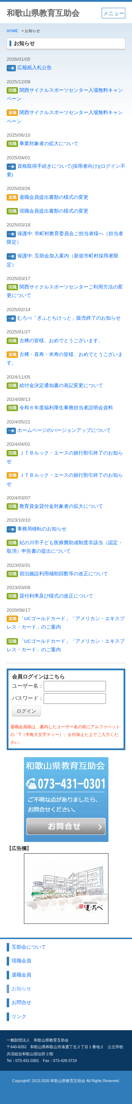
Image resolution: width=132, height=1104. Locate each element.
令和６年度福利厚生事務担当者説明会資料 (60, 407)
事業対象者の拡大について (42, 143)
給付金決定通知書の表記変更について (55, 385)
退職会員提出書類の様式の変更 (47, 197)
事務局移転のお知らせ (37, 529)
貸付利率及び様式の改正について (50, 596)
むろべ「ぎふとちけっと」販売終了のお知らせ (64, 318)
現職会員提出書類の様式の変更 (47, 211)
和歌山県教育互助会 (43, 13)
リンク (19, 1016)
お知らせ (21, 988)
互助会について (29, 947)
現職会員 (21, 960)
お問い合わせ (66, 827)
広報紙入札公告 (29, 67)
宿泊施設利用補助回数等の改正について (57, 573)
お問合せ (21, 1002)
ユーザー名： (28, 686)
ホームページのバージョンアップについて (59, 430)
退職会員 (21, 975)
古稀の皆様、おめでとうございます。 (55, 340)
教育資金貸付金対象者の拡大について (55, 506)
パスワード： (28, 698)
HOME (12, 31)
